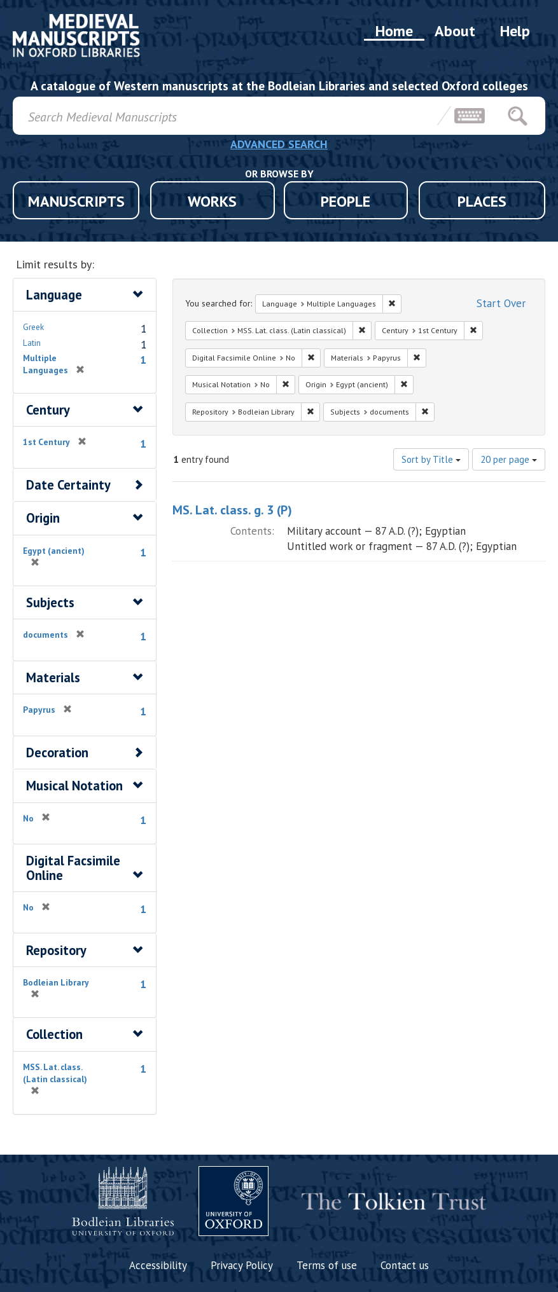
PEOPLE (345, 201)
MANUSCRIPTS (76, 201)
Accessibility (158, 1265)
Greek (33, 327)
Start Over (501, 303)
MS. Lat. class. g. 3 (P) (232, 510)
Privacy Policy (242, 1265)
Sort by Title (431, 459)
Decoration (57, 752)
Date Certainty (68, 484)
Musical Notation (74, 785)
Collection (54, 1034)
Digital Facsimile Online (73, 867)
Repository (56, 950)
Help (515, 31)
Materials (53, 677)
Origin (43, 517)
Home (394, 31)
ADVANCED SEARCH (279, 144)
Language (54, 294)
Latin (32, 342)
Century (48, 409)
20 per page (508, 459)
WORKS (212, 201)
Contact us (404, 1265)
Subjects (50, 602)
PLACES (481, 201)
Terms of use (326, 1265)
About (455, 31)
